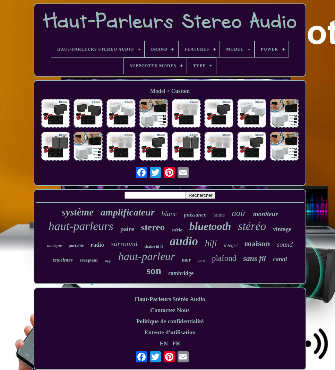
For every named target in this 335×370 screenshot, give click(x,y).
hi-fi (108, 261)
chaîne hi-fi (153, 246)
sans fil (254, 258)
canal (280, 259)
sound (285, 244)
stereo (153, 227)
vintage (282, 229)
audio (184, 241)
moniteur (265, 214)
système (78, 212)
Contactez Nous (170, 310)
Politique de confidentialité (170, 321)
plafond (224, 258)
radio (97, 244)
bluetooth (210, 226)
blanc (169, 214)
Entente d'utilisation (170, 332)
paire (127, 229)
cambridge (181, 273)
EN (164, 343)
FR (176, 343)
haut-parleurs (81, 226)
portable (76, 245)
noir (239, 213)
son (153, 270)
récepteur (89, 260)
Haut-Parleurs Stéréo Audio (170, 299)
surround (124, 244)
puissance (195, 215)
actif (201, 261)
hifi (211, 243)
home (219, 215)
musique (54, 245)
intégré (231, 245)
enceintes (63, 260)
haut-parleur (146, 256)
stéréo (252, 226)
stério (177, 229)
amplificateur (128, 212)
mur (186, 260)
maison (257, 243)
